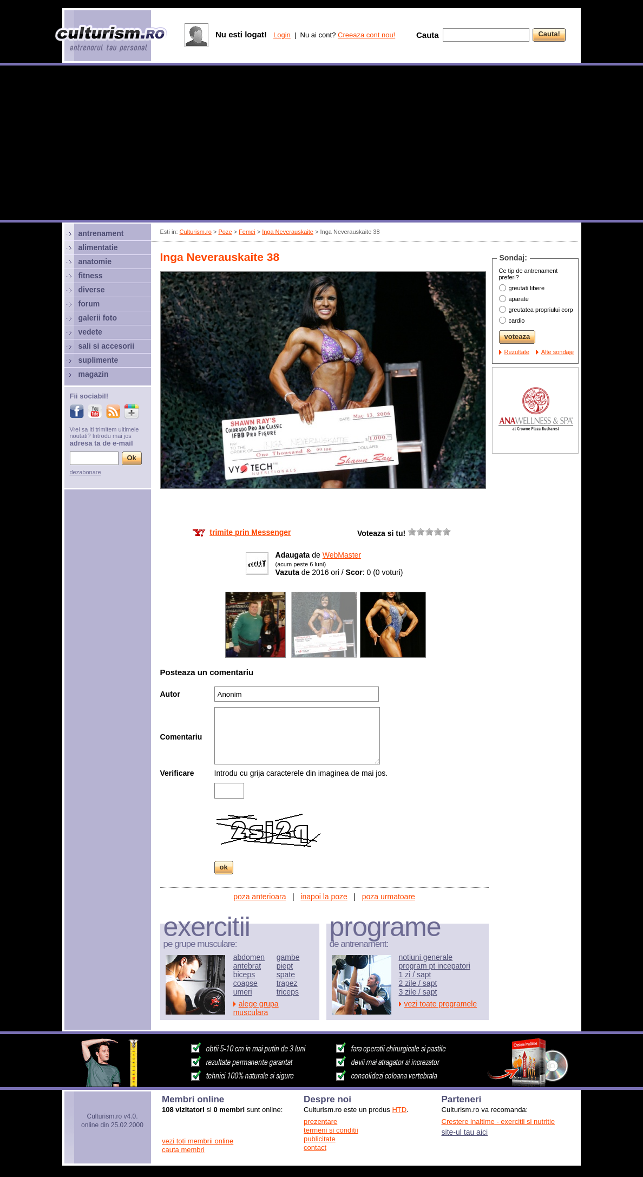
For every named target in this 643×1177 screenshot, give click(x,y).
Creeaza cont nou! (366, 35)
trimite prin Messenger (250, 532)
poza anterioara (259, 896)
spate (286, 974)
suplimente (98, 360)
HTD (399, 1110)
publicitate (320, 1139)
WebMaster (342, 555)
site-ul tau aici (465, 1132)
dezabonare (85, 472)
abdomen (249, 957)
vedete (90, 332)
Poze (225, 231)
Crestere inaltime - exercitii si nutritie (498, 1121)
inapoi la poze (323, 896)
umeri (242, 992)
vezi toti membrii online (197, 1141)
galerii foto (97, 317)
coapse (245, 983)
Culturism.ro (196, 231)
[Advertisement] (321, 144)
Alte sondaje (557, 352)
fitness (90, 275)
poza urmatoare (388, 896)
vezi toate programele (440, 1003)
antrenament (101, 233)
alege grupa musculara (256, 1008)
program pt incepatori (434, 966)
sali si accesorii (106, 346)
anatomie (94, 261)
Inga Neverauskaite (287, 231)
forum (89, 303)
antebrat (247, 966)
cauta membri (183, 1150)
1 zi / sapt (415, 974)
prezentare (320, 1121)
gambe (288, 957)
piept (285, 966)
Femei (247, 231)
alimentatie (98, 247)
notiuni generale (426, 957)
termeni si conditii (331, 1130)
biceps (244, 974)
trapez (287, 983)
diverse (91, 289)
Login (282, 35)
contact (315, 1147)
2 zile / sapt (418, 983)
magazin (93, 374)
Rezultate (516, 352)
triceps (288, 992)
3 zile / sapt (418, 992)
